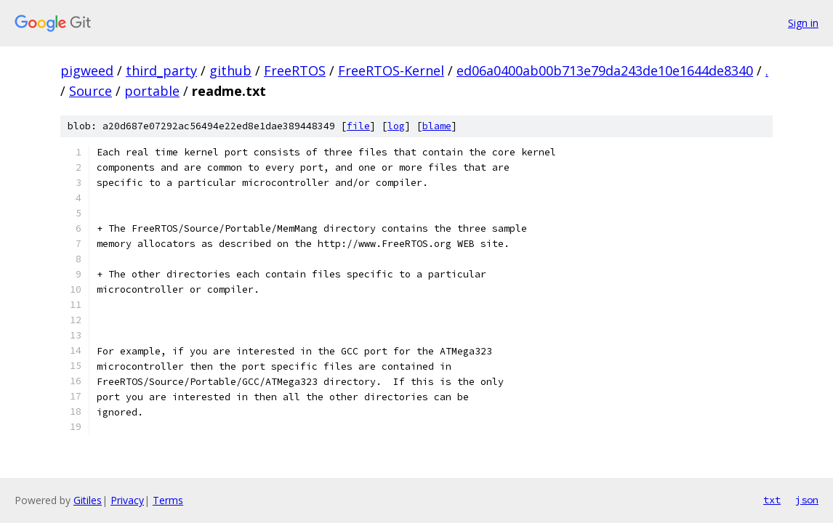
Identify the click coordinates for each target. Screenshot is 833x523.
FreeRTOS (295, 70)
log (396, 126)
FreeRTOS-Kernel (391, 70)
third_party (161, 70)
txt (772, 499)
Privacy (127, 500)
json (806, 499)
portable (152, 91)
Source (90, 91)
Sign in (803, 23)
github (230, 70)
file (358, 126)
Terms (168, 500)
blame (436, 126)
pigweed (86, 70)
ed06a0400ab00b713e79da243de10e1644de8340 (604, 70)
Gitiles (87, 500)
